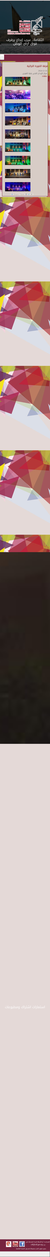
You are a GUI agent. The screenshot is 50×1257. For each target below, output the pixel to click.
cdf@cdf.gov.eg (37, 1244)
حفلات (44, 76)
